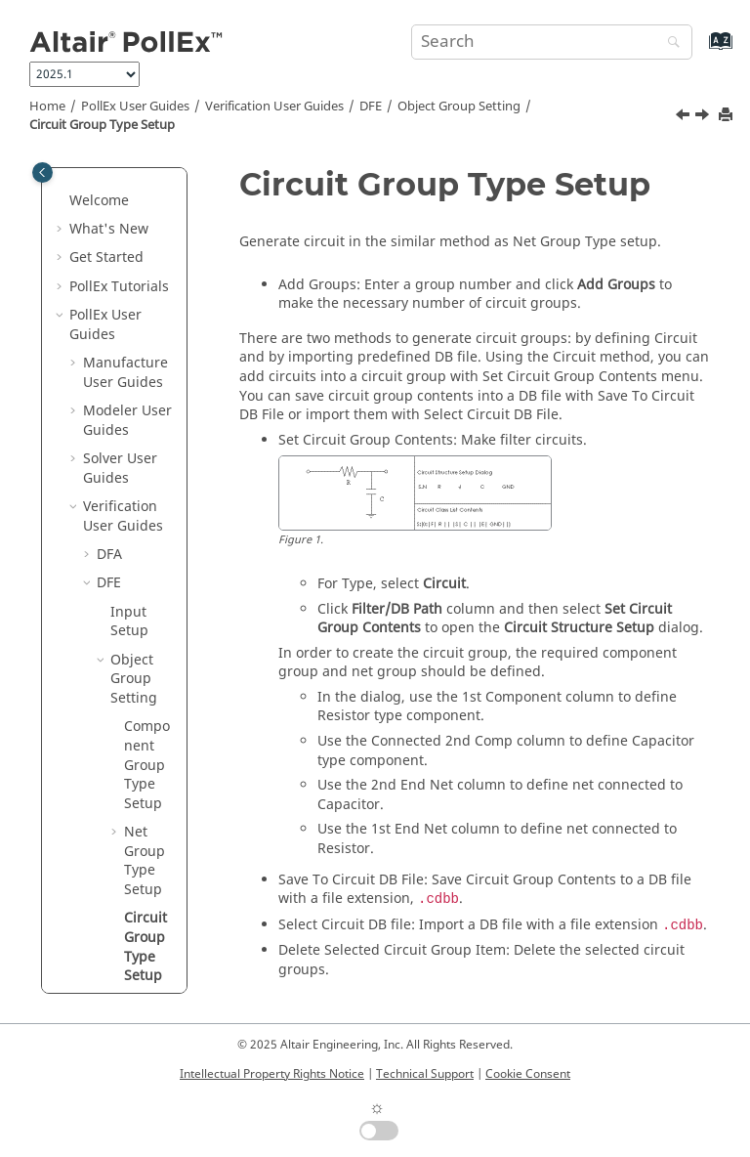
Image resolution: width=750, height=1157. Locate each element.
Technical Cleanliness (134, 964)
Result (130, 840)
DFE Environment (141, 791)
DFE (370, 106)
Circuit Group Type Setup (102, 125)
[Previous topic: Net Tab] (684, 117)
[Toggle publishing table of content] (42, 172)
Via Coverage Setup (146, 553)
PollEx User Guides (135, 106)
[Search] (669, 43)
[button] (102, 180)
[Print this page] (727, 116)
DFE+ (113, 868)
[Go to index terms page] (700, 50)
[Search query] (551, 42)
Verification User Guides (274, 106)
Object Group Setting (459, 106)
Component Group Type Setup (147, 284)
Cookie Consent (527, 1074)
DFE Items (128, 734)
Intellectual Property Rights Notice (272, 1074)
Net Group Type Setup (144, 380)
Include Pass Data (149, 629)
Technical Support (425, 1074)
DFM (111, 897)
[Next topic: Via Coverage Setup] (704, 117)
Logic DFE (128, 926)
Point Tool (140, 686)
